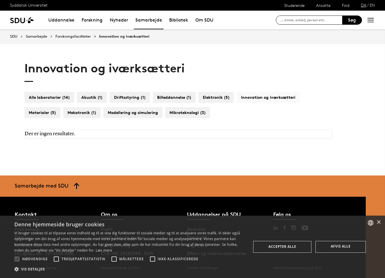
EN (372, 5)
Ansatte (323, 5)
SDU (14, 36)
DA (363, 5)
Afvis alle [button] (341, 246)
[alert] (192, 247)
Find (345, 5)
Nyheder (119, 20)
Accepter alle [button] (282, 246)
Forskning (92, 20)
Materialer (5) (42, 112)
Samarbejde (148, 20)
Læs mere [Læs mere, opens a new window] (104, 250)
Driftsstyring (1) (130, 97)
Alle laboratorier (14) (49, 97)
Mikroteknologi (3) (188, 112)
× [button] (378, 222)
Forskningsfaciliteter (73, 36)
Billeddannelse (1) (174, 97)
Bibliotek (178, 20)
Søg (352, 20)
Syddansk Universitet (29, 5)
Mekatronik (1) (82, 112)
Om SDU (204, 20)
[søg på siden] (311, 20)
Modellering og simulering (133, 112)
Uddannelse (61, 20)
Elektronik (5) (216, 97)
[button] (17, 259)
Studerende (294, 5)
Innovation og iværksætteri (124, 36)
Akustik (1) (92, 97)
